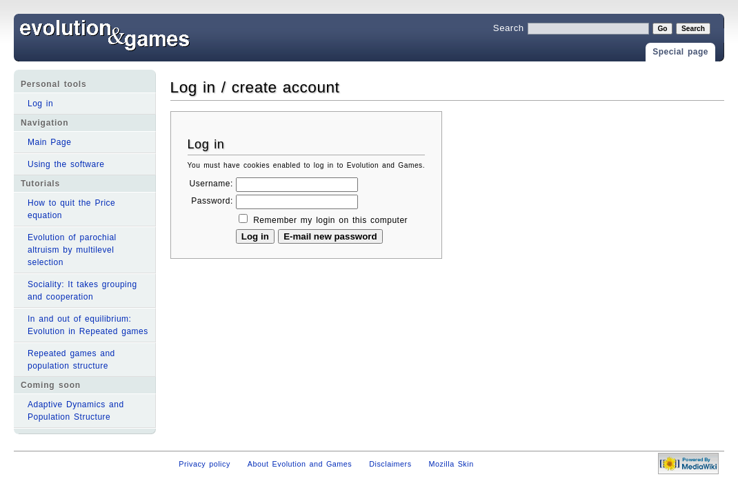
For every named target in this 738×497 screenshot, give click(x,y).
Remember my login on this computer (330, 220)
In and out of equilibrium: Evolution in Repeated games (88, 325)
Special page (680, 52)
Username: (211, 183)
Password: (212, 201)
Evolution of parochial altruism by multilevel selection (72, 250)
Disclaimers (390, 464)
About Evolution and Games (300, 464)
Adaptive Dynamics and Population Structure (76, 411)
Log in (40, 103)
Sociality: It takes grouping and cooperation (82, 291)
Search (508, 28)
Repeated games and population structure (71, 360)
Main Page (49, 142)
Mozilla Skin (451, 464)
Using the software (66, 164)
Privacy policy (204, 464)
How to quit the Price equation (71, 209)
